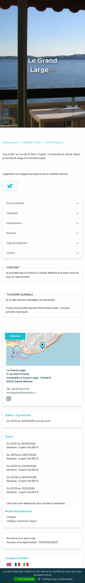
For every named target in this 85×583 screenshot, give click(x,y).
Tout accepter (24, 579)
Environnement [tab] (42, 203)
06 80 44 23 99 (20, 389)
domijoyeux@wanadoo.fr (21, 393)
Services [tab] (42, 233)
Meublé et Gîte (32, 142)
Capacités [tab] (42, 213)
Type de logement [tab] (42, 243)
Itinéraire (15, 336)
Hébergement (10, 142)
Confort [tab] (42, 253)
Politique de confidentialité (57, 579)
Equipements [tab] (42, 223)
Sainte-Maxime (54, 142)
